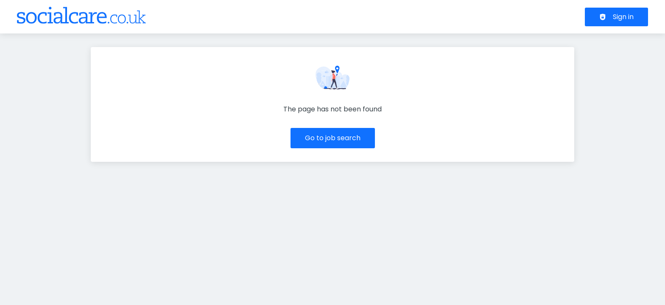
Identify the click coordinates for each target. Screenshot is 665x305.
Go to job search (332, 138)
